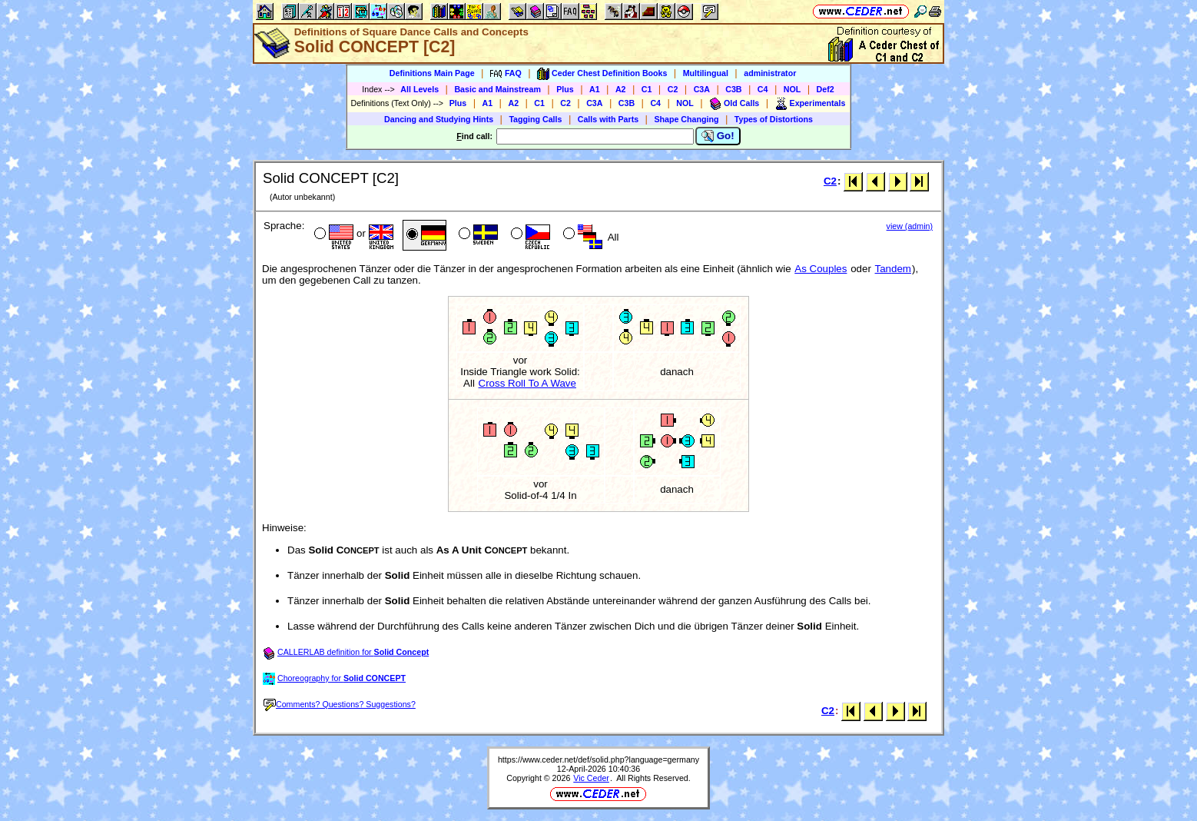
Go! (717, 136)
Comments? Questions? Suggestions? (340, 704)
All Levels (419, 89)
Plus (565, 89)
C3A (702, 89)
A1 (594, 89)
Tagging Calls (535, 119)
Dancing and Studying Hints (438, 119)
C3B (733, 89)
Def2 (825, 89)
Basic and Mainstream (497, 89)
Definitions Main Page (432, 73)
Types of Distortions (773, 119)
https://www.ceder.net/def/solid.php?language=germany (598, 759)
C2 (673, 89)
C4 (763, 89)
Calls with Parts (608, 119)
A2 (620, 89)
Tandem (893, 268)
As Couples (820, 268)
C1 (647, 89)
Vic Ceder (591, 778)
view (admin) (910, 226)
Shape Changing (686, 119)
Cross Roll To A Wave (527, 383)
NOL (792, 89)
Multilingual (705, 73)
